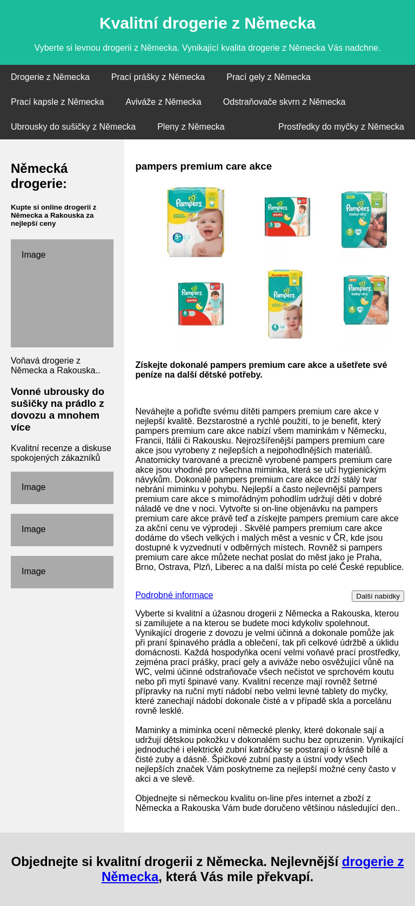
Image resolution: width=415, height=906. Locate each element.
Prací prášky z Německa (158, 77)
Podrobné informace (174, 595)
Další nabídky (378, 596)
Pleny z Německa (191, 126)
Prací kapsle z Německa (57, 101)
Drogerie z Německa (50, 77)
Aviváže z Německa (164, 101)
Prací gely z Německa (268, 77)
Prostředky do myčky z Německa (341, 126)
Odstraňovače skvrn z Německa (284, 101)
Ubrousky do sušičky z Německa (73, 126)
